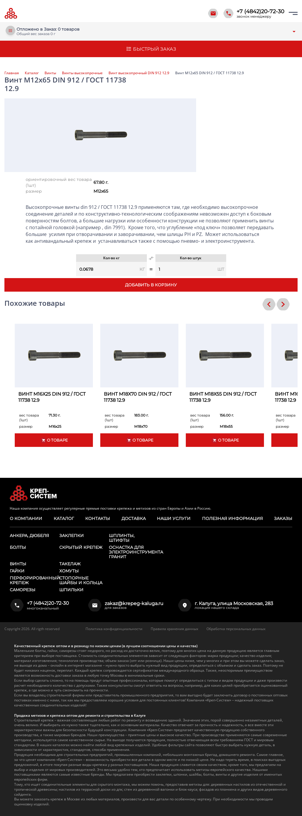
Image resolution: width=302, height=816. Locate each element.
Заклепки (71, 535)
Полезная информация (232, 518)
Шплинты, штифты (121, 538)
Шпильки (71, 589)
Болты (18, 547)
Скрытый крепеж (80, 547)
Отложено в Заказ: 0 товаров (48, 29)
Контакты (97, 518)
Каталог (32, 73)
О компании (26, 518)
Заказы (283, 518)
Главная (11, 73)
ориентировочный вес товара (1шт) (59, 182)
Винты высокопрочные (82, 73)
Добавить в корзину (151, 285)
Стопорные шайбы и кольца (80, 580)
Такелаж (70, 563)
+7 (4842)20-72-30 (260, 11)
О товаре (54, 440)
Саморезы (22, 589)
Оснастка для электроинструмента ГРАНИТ (136, 552)
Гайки (17, 571)
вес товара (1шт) (29, 417)
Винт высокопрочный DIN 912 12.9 (139, 73)
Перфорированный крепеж (35, 580)
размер (34, 191)
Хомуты (69, 571)
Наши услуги (174, 518)
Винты (50, 73)
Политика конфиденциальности (114, 628)
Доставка (133, 518)
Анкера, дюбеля (29, 535)
